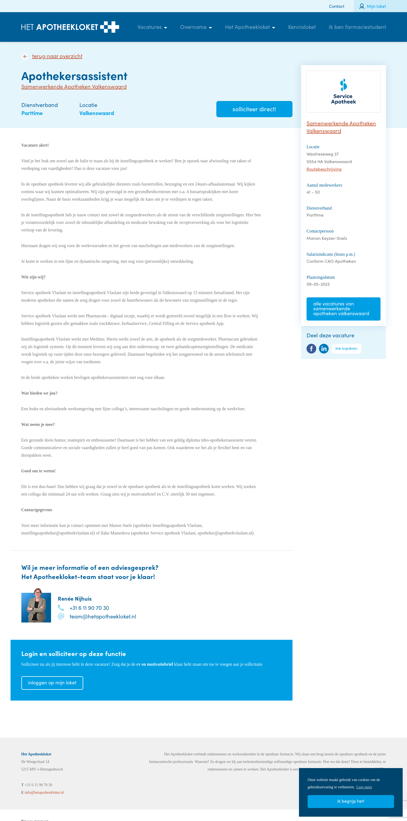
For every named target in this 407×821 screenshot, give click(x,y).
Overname (193, 26)
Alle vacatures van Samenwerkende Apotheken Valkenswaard (341, 308)
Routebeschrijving (324, 169)
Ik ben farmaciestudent (357, 26)
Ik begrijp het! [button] (350, 801)
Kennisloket (302, 26)
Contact (336, 6)
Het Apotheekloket (247, 26)
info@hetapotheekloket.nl (44, 792)
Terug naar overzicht (57, 56)
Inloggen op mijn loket (52, 682)
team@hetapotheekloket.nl (103, 616)
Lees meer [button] (364, 787)
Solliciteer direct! (254, 109)
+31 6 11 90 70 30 (89, 607)
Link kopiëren (346, 348)
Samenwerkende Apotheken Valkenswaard (74, 86)
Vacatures (149, 26)
